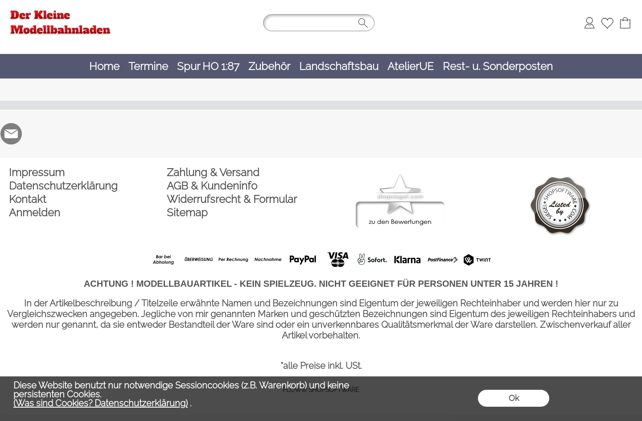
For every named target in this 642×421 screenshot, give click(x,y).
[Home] (104, 66)
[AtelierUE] (410, 66)
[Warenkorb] (625, 22)
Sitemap (187, 212)
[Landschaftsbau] (339, 66)
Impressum (37, 172)
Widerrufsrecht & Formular (232, 199)
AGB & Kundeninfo (212, 185)
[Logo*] (60, 9)
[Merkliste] (607, 22)
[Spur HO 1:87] (208, 66)
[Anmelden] (589, 22)
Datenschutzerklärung (63, 185)
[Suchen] (318, 22)
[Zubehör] (269, 66)
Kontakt (27, 199)
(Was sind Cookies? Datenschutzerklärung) (100, 403)
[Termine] (148, 66)
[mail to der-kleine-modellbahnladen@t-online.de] (11, 134)
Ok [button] (514, 398)
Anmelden (34, 212)
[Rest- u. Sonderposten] (497, 66)
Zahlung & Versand (213, 172)
